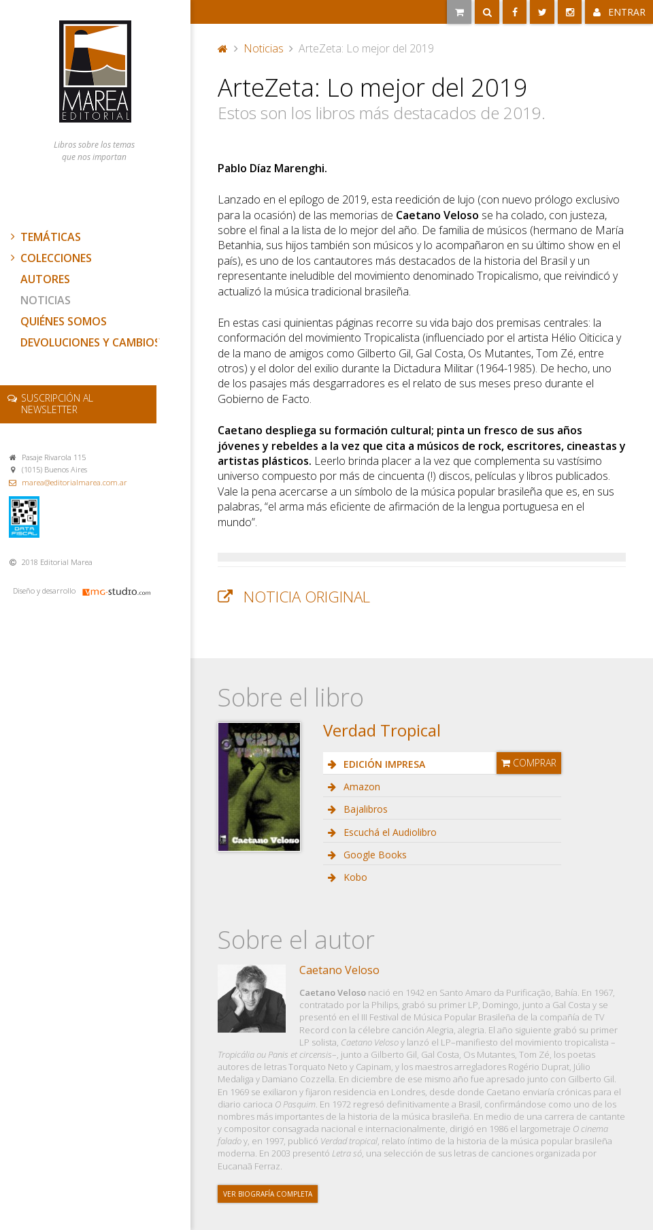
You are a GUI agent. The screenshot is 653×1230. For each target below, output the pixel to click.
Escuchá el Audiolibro (389, 832)
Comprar (528, 762)
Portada (223, 48)
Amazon (360, 786)
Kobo (354, 877)
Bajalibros (364, 809)
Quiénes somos (63, 321)
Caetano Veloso (339, 969)
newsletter (57, 403)
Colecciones (49, 258)
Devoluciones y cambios (90, 342)
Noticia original (307, 596)
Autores (45, 279)
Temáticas (44, 236)
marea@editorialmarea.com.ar (74, 482)
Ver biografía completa (267, 1194)
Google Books (374, 854)
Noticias (45, 300)
